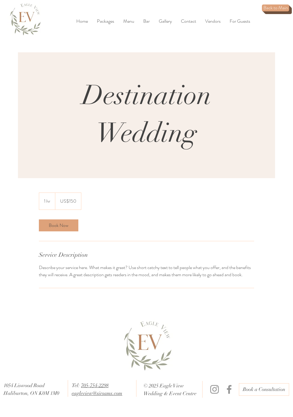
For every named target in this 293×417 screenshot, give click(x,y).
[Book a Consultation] (264, 389)
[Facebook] (229, 389)
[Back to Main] (275, 7)
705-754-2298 (95, 385)
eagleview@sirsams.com (97, 393)
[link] (58, 225)
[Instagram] (214, 389)
